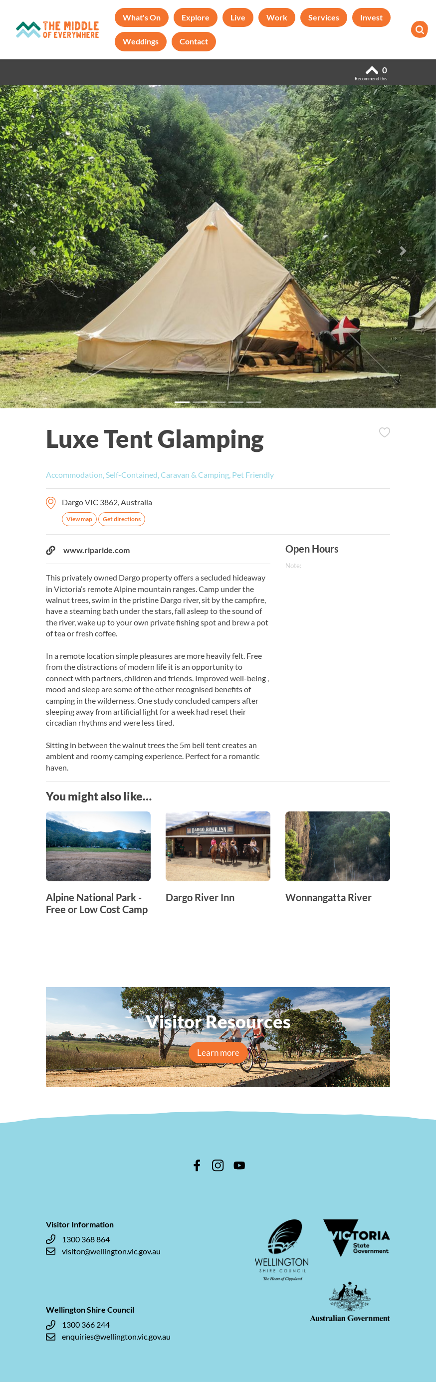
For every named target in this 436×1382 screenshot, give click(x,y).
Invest (371, 17)
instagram (218, 1166)
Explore (196, 17)
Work (276, 17)
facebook (197, 1166)
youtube (239, 1166)
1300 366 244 (78, 1325)
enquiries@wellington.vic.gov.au (108, 1337)
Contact (194, 41)
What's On (142, 17)
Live (237, 17)
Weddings (141, 41)
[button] (32, 250)
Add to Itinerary (384, 432)
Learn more (218, 1052)
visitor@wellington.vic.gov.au (103, 1251)
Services (323, 17)
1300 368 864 (78, 1239)
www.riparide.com (88, 550)
